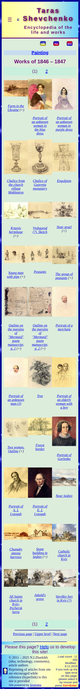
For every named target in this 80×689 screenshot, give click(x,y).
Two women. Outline (16, 449)
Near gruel (64, 227)
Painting (40, 52)
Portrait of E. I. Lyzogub (40, 510)
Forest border (40, 447)
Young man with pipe (15, 274)
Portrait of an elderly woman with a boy (64, 401)
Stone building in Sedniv (40, 553)
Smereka (35, 685)
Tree (40, 396)
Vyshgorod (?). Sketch (40, 230)
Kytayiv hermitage (16, 230)
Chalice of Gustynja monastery (40, 184)
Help (44, 647)
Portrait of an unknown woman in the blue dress (40, 125)
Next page (60, 634)
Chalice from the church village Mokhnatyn (16, 186)
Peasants (40, 272)
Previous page (22, 634)
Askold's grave (40, 597)
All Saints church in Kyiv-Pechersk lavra (16, 604)
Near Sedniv (64, 496)
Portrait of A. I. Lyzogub (16, 510)
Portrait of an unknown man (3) (16, 399)
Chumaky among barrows (15, 553)
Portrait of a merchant (64, 327)
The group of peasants (64, 276)
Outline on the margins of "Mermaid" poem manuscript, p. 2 (40, 337)
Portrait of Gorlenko (64, 457)
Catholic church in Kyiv (64, 555)
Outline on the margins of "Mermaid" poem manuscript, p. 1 (16, 337)
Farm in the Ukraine (16, 108)
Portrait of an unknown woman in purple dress (64, 123)
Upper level (43, 634)
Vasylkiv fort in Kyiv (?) (64, 598)
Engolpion (64, 181)
